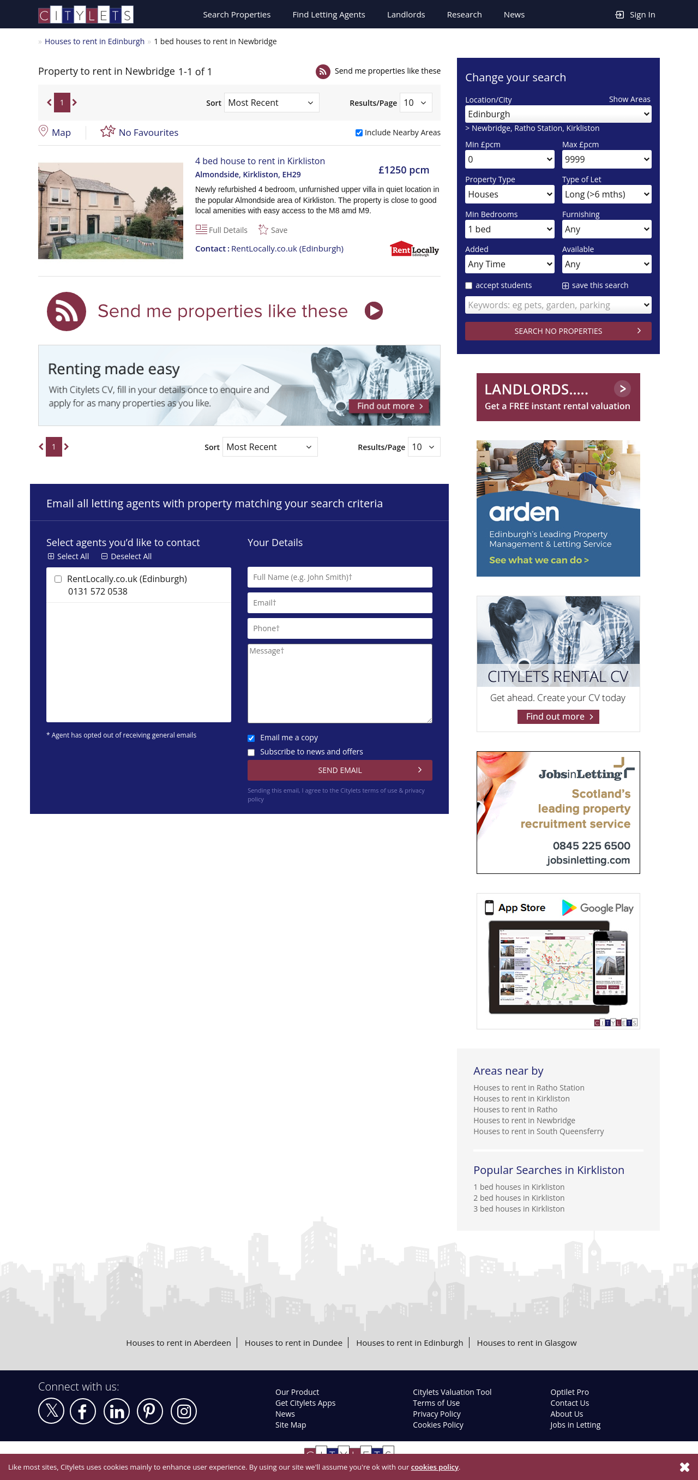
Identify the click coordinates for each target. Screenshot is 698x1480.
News (514, 14)
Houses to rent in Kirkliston (521, 1098)
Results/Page (373, 103)
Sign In (635, 14)
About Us (567, 1414)
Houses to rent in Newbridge (524, 1120)
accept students (498, 285)
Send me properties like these (388, 70)
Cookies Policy (438, 1424)
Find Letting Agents (328, 14)
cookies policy (435, 1467)
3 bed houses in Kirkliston (518, 1208)
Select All (73, 556)
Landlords (406, 14)
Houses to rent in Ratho (515, 1109)
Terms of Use (436, 1403)
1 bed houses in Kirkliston (518, 1187)
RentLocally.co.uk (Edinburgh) (269, 248)
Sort (213, 103)
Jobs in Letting (576, 1424)
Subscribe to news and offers (305, 751)
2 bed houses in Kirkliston (518, 1198)
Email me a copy (283, 737)
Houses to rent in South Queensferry (538, 1131)
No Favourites (149, 132)
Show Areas (630, 99)
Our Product (297, 1392)
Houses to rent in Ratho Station (529, 1087)
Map (61, 132)
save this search (600, 285)
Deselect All (131, 556)
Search (236, 14)
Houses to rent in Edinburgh (95, 41)
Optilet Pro (570, 1392)
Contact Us (570, 1403)
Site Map (290, 1424)
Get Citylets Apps (305, 1403)
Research (464, 14)
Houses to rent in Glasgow (527, 1342)
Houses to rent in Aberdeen (178, 1342)
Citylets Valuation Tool (452, 1392)
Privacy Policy (436, 1414)
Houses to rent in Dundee (293, 1342)
